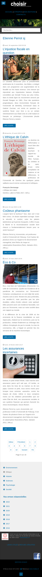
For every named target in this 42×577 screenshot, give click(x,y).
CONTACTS (21, 14)
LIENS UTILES (12, 545)
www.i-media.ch (34, 569)
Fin (33, 450)
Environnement (11, 468)
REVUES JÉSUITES (27, 545)
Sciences (9, 481)
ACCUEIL (9, 12)
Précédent (21, 442)
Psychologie (10, 485)
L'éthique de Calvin (15, 137)
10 (16, 450)
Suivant (24, 450)
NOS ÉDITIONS (30, 12)
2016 (8, 528)
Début (11, 442)
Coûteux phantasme (16, 210)
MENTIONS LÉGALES (21, 562)
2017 (8, 524)
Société (9, 489)
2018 (8, 519)
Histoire (9, 476)
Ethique (9, 472)
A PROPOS (18, 12)
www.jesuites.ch (25, 537)
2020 (8, 511)
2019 (8, 515)
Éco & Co (9, 262)
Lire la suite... (9, 125)
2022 (8, 502)
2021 (8, 506)
